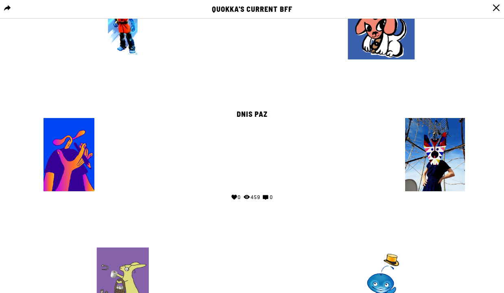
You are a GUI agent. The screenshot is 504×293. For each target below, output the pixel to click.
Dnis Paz (252, 114)
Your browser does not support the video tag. (252, 153)
